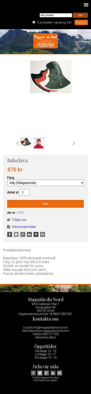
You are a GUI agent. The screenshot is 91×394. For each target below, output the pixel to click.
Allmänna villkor (45, 337)
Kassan (81, 22)
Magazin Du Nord (45, 41)
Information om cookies (46, 380)
